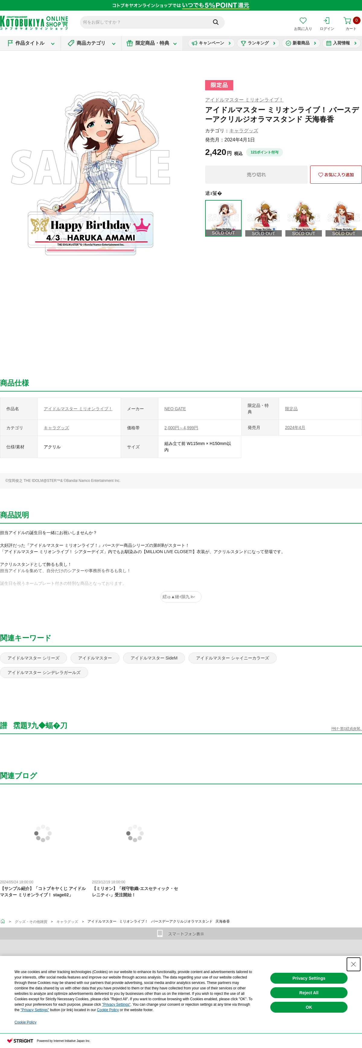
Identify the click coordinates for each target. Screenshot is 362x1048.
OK (309, 1007)
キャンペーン (211, 42)
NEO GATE (175, 408)
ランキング (258, 42)
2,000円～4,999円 (181, 427)
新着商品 (301, 42)
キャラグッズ (243, 130)
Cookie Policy (108, 1010)
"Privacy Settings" (116, 1004)
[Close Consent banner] (353, 964)
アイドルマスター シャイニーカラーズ (232, 658)
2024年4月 (295, 427)
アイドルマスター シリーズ (33, 658)
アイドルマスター (95, 658)
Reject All (308, 992)
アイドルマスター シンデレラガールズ (44, 672)
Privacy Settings (309, 978)
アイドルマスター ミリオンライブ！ (244, 99)
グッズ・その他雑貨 (31, 922)
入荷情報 (341, 42)
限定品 (291, 408)
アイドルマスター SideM (154, 658)
